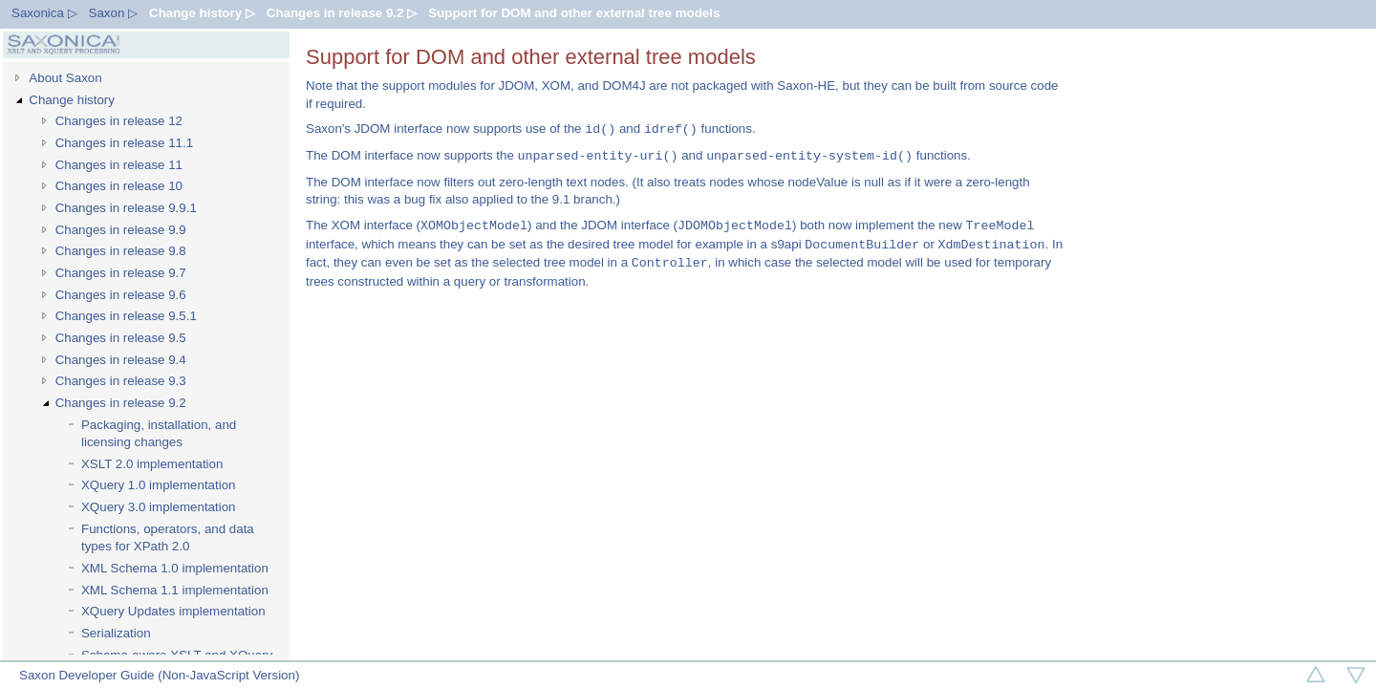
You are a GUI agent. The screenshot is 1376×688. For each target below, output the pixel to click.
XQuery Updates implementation (173, 611)
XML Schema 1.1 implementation (175, 590)
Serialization (116, 633)
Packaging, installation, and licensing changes (158, 434)
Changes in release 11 (119, 165)
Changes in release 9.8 (120, 251)
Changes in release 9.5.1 (126, 316)
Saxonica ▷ (44, 13)
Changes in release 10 (119, 186)
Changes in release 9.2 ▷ (342, 13)
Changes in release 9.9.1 (126, 208)
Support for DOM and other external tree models (574, 13)
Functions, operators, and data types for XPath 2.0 (167, 538)
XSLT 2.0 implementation (152, 464)
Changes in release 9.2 (120, 403)
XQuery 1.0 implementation (158, 485)
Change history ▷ (202, 13)
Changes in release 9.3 (120, 381)
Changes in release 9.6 (120, 295)
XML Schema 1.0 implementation (175, 568)
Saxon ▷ (114, 13)
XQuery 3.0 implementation (158, 507)
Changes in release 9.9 (120, 230)
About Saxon (65, 78)
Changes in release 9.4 (120, 360)
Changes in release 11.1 (124, 143)
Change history (72, 100)
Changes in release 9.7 (120, 273)
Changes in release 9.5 (120, 338)
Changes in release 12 (119, 121)
